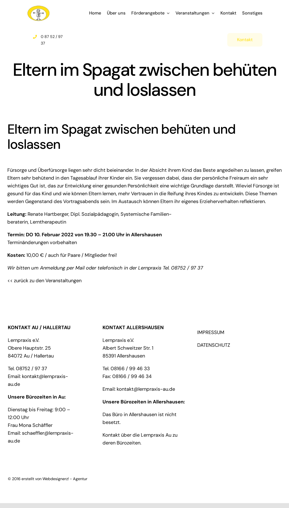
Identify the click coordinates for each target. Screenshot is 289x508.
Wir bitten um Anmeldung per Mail (45, 268)
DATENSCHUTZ (213, 345)
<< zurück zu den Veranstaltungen (44, 280)
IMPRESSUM (210, 332)
